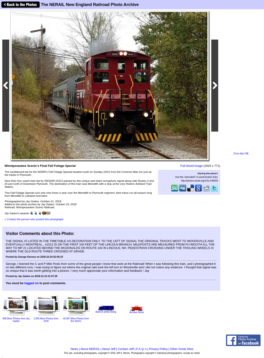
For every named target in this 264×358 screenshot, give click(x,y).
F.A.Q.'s (141, 349)
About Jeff (108, 349)
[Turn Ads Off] (241, 153)
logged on (31, 283)
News (74, 349)
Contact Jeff (126, 349)
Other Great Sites (181, 349)
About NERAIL (90, 349)
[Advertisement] (241, 81)
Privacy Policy (158, 349)
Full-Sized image (191, 165)
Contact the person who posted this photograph (35, 219)
